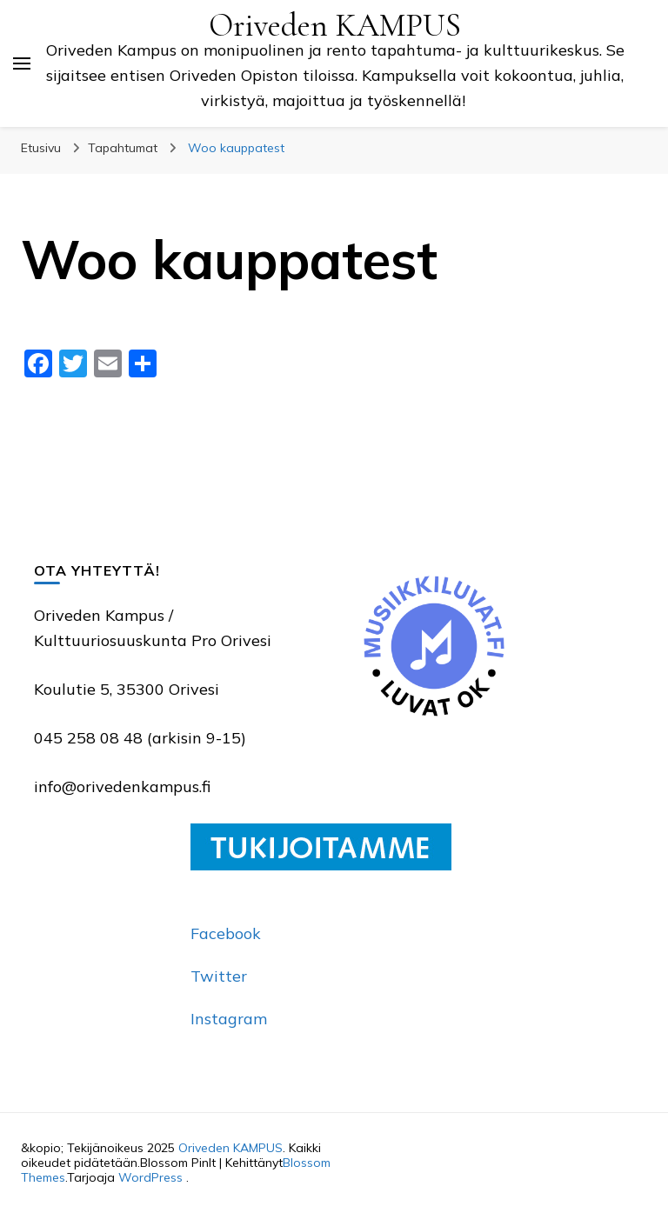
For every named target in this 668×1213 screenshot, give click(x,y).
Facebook (225, 933)
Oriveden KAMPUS (335, 25)
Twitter (218, 976)
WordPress (150, 1177)
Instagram (228, 1019)
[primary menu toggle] (21, 63)
